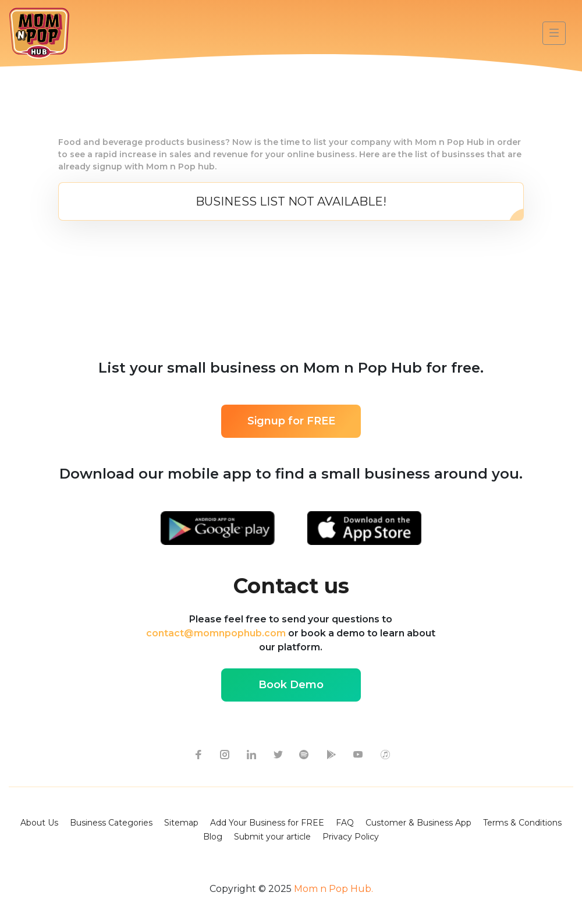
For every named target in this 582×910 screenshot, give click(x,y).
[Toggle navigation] (554, 33)
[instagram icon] (224, 754)
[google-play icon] (331, 754)
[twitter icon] (277, 754)
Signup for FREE (291, 421)
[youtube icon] (358, 754)
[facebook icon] (197, 754)
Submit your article (272, 836)
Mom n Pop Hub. (332, 888)
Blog (212, 836)
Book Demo (291, 684)
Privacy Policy (350, 836)
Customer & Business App (418, 822)
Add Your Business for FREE (267, 822)
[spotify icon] (304, 754)
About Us (39, 822)
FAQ (345, 822)
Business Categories (111, 822)
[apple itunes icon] (385, 754)
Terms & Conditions (522, 822)
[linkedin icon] (251, 754)
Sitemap (181, 822)
